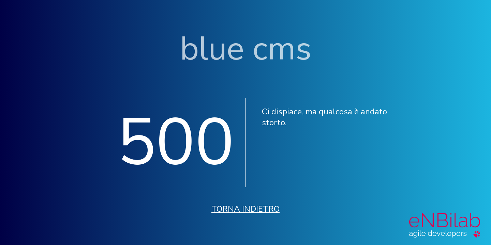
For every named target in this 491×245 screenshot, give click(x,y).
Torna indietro (245, 208)
